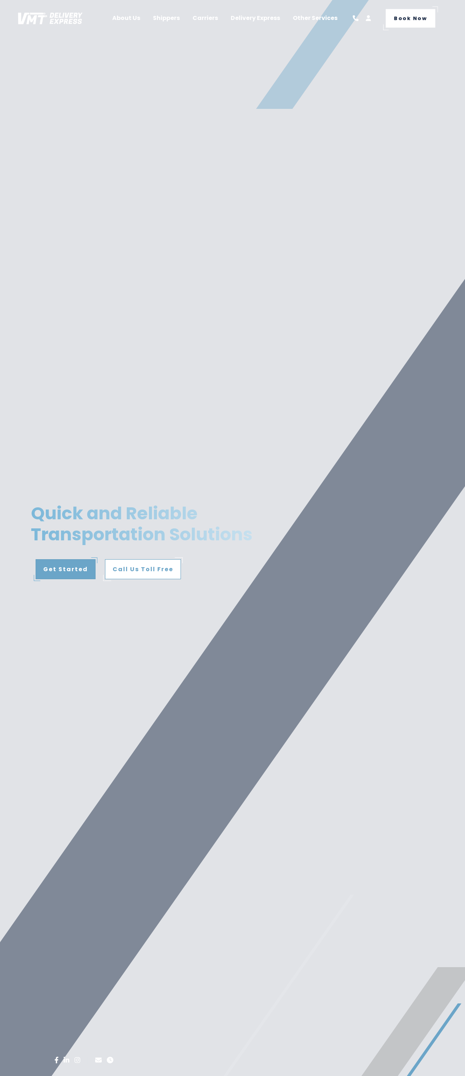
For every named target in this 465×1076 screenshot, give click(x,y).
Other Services (315, 18)
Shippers (166, 18)
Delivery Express (255, 18)
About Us (126, 18)
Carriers (205, 18)
